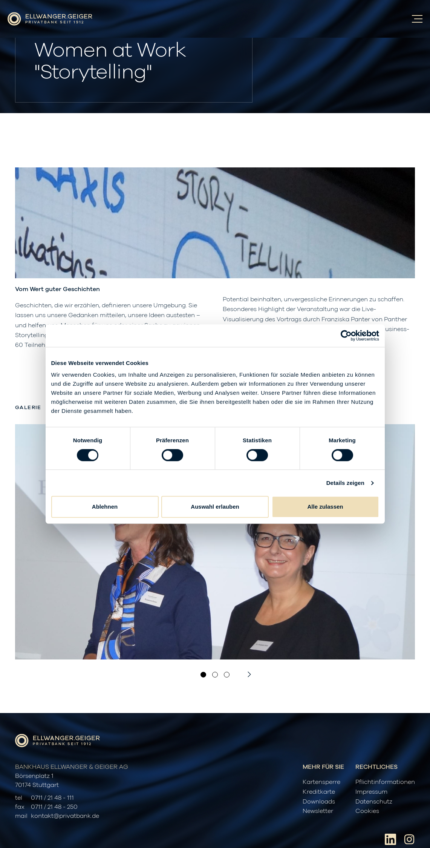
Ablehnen (105, 506)
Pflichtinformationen (385, 782)
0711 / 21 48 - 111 (52, 798)
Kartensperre (321, 782)
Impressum (371, 792)
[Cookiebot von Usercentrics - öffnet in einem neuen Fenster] (346, 335)
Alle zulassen (325, 506)
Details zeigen (345, 483)
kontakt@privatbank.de (65, 816)
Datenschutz (373, 802)
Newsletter (318, 811)
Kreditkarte (319, 792)
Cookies (367, 811)
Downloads (319, 802)
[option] (215, 541)
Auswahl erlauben (215, 506)
